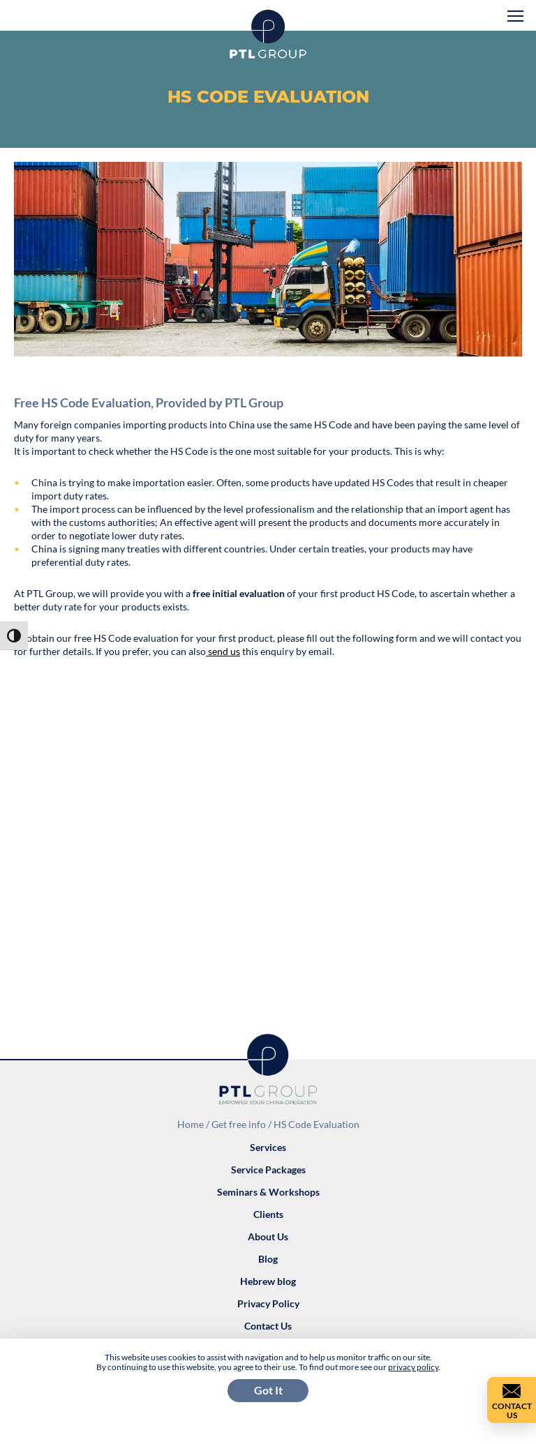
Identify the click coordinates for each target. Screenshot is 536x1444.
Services (268, 1147)
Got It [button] (268, 1390)
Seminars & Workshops (268, 1192)
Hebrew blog (268, 1281)
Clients (268, 1214)
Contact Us (268, 1326)
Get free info (238, 1124)
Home (190, 1124)
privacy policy (413, 1367)
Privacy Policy (268, 1303)
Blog (268, 1259)
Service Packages (268, 1169)
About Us (268, 1236)
